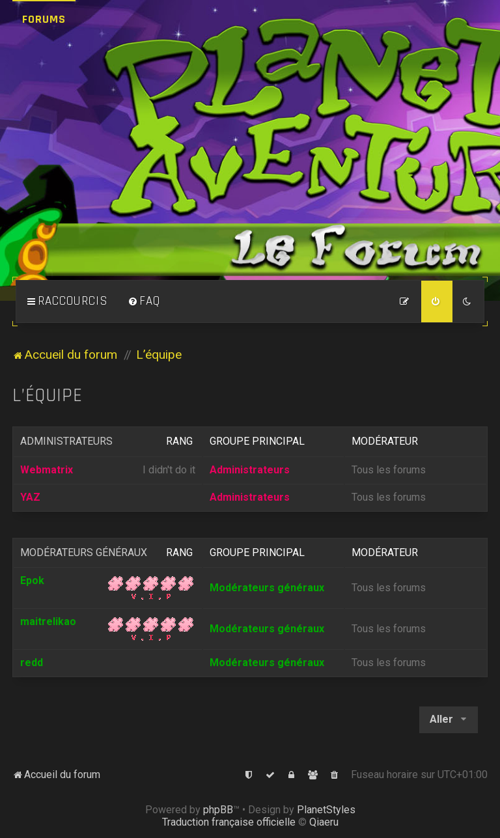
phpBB (218, 809)
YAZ (30, 497)
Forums (44, 19)
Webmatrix (46, 470)
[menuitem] (144, 301)
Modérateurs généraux (83, 552)
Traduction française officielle (229, 822)
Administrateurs (66, 441)
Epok (32, 580)
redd (31, 662)
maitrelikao (48, 621)
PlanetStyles (326, 809)
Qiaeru (324, 822)
